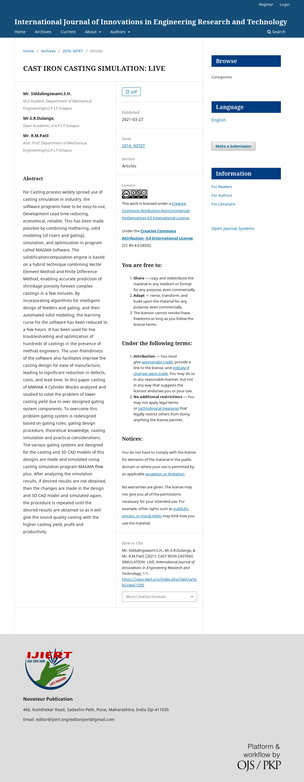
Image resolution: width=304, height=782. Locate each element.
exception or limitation (164, 473)
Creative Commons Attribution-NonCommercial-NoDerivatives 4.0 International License (156, 210)
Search (276, 31)
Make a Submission (233, 146)
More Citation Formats (146, 596)
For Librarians (223, 204)
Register (266, 4)
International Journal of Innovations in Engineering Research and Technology (150, 21)
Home (20, 31)
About (91, 31)
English (219, 120)
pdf (133, 91)
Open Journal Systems (233, 228)
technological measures (158, 408)
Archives (43, 31)
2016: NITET (73, 51)
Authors (118, 31)
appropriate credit (157, 362)
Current (68, 31)
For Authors (222, 195)
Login (285, 4)
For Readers (222, 186)
